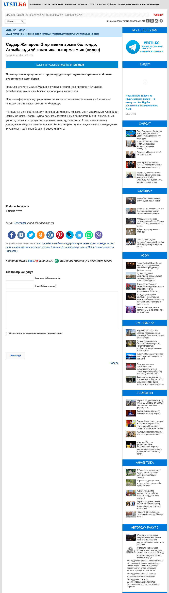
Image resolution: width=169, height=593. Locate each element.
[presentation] (31, 343)
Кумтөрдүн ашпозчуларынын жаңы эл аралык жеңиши (150, 433)
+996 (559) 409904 (101, 260)
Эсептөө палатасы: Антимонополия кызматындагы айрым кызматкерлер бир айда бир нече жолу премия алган (149, 369)
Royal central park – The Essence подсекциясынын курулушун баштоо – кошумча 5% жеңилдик (150, 334)
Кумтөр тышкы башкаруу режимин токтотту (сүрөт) (148, 412)
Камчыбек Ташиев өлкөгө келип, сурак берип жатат (148, 199)
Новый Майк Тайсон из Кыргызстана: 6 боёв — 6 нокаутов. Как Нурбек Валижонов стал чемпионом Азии (142, 102)
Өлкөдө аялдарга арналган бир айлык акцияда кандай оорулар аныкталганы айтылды (144, 588)
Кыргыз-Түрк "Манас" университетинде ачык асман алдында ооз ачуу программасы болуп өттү (150, 287)
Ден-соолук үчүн (74, 15)
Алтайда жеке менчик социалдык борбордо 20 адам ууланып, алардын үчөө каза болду (150, 222)
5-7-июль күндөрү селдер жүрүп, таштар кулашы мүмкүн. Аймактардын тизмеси (145, 466)
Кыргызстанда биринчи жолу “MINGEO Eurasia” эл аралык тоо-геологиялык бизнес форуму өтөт (150, 404)
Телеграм (20, 223)
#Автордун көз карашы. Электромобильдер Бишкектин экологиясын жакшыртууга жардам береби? (143, 552)
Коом (91, 4)
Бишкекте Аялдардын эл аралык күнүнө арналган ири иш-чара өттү (150, 309)
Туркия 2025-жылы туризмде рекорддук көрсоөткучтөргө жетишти (150, 356)
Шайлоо (10, 15)
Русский (158, 15)
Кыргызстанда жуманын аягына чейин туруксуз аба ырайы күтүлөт (144, 472)
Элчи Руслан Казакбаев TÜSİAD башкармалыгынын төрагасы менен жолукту (149, 164)
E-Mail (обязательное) (45, 286)
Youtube (152, 21)
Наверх (113, 363)
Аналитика (71, 4)
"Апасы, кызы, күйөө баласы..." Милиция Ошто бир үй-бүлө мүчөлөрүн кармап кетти (150, 243)
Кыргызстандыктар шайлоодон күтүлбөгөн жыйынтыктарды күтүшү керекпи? (143, 479)
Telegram (161, 21)
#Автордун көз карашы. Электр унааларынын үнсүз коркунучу (141, 544)
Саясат (46, 4)
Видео (20, 15)
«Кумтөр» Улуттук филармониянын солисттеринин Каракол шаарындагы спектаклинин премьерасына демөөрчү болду (145, 445)
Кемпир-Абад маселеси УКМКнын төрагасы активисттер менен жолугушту (147, 145)
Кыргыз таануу (54, 15)
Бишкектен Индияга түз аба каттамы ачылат (149, 153)
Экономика (57, 4)
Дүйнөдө (112, 4)
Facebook (148, 21)
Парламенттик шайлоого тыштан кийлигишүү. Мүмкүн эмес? (142, 494)
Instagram (157, 21)
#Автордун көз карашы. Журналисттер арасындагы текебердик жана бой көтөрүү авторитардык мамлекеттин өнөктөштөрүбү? (144, 523)
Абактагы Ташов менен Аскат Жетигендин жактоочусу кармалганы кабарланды (150, 211)
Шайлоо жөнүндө (149, 4)
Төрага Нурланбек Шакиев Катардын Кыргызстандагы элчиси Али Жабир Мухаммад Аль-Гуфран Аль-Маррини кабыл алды (150, 177)
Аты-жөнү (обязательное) (47, 278)
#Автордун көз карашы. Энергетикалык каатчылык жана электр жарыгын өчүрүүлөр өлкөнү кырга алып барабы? (145, 514)
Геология (101, 4)
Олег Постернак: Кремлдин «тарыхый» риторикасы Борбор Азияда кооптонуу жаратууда (149, 134)
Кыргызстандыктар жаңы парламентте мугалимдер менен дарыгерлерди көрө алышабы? (145, 487)
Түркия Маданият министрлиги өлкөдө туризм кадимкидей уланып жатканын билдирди (149, 277)
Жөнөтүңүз (15, 356)
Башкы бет (35, 4)
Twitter (143, 21)
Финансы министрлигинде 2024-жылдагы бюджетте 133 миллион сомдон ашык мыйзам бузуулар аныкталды (150, 380)
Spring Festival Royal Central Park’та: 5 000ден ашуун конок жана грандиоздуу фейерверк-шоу (149, 266)
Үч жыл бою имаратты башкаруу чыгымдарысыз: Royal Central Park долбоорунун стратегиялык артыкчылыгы (149, 346)
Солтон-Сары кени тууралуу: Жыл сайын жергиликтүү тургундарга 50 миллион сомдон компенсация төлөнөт (150, 425)
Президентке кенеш (128, 4)
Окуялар (82, 4)
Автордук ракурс (35, 15)
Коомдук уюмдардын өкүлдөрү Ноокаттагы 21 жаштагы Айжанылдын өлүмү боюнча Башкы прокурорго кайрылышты (150, 299)
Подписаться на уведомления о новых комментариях (35, 333)
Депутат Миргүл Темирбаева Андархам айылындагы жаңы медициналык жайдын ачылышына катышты (145, 574)
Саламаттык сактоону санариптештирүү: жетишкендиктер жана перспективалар (145, 581)
